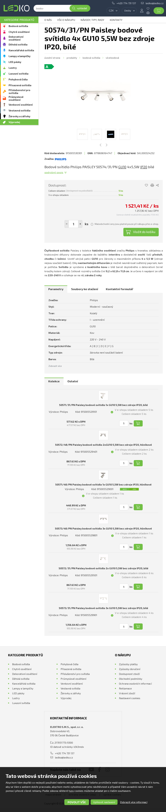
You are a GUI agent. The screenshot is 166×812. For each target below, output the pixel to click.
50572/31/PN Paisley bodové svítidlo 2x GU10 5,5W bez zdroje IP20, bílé (103, 568)
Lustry (13, 67)
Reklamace (125, 688)
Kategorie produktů (19, 20)
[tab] (55, 289)
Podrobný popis (53, 172)
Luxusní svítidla (18, 73)
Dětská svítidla (18, 44)
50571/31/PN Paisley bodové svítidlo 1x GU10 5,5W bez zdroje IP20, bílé (103, 404)
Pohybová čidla (18, 79)
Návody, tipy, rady (92, 19)
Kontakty (116, 19)
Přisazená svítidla (20, 85)
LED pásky (15, 61)
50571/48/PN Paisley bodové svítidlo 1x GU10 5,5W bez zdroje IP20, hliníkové (103, 484)
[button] (80, 224)
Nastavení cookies (129, 698)
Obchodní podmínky (130, 678)
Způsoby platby (128, 664)
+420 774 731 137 (126, 3)
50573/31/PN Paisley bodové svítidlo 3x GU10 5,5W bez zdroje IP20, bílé (103, 608)
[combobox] (112, 10)
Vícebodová (112, 57)
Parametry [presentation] (55, 289)
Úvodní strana (52, 57)
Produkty (71, 57)
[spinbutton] (73, 224)
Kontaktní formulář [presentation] (119, 289)
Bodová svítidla (18, 25)
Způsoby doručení (129, 668)
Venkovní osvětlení (21, 104)
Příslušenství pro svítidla (19, 91)
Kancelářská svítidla (21, 50)
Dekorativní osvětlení (16, 38)
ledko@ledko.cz (155, 3)
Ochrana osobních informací (135, 683)
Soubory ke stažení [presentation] (84, 289)
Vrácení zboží (127, 693)
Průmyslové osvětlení (16, 98)
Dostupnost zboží (129, 673)
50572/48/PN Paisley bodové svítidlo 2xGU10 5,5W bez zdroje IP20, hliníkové (103, 444)
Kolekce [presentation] (54, 381)
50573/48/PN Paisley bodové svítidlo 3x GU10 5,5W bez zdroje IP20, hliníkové (103, 528)
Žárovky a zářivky (19, 116)
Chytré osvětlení (19, 31)
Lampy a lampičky (19, 56)
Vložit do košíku (144, 232)
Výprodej (14, 122)
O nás (48, 19)
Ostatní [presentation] (72, 381)
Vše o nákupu (66, 19)
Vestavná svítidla (19, 110)
